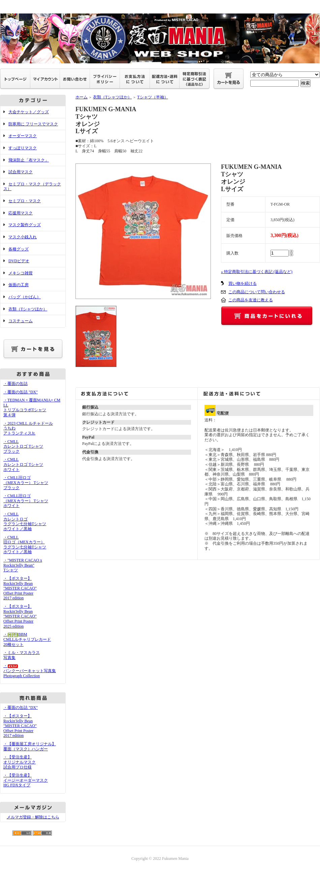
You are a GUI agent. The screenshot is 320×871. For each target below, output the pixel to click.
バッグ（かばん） (24, 297)
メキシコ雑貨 (20, 273)
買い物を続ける (242, 283)
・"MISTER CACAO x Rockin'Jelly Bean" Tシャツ (22, 565)
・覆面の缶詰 (15, 383)
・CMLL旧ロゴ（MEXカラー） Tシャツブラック (25, 482)
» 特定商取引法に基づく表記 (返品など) (256, 271)
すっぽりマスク (22, 148)
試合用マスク (20, 172)
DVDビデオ (18, 261)
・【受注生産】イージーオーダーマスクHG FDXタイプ (25, 780)
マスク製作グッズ (24, 224)
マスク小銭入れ (22, 237)
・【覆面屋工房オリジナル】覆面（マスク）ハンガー (29, 746)
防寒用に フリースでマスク (33, 124)
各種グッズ (18, 249)
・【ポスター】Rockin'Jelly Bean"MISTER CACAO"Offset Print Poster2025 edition (20, 616)
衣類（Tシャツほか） (27, 309)
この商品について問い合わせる (256, 292)
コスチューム (20, 321)
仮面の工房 (18, 284)
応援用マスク (20, 213)
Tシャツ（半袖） (152, 97)
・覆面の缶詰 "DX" (20, 392)
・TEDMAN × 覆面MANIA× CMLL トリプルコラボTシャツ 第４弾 (31, 407)
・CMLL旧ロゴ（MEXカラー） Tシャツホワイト (25, 500)
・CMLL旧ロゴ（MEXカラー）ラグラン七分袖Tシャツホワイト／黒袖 (24, 544)
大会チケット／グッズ (28, 112)
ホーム (81, 97)
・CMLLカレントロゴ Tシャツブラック (23, 446)
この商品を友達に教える (250, 300)
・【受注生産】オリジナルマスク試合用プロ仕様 (19, 762)
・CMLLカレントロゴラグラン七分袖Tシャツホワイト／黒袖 (24, 521)
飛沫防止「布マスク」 (28, 160)
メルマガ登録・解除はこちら (33, 817)
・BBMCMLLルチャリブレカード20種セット (27, 639)
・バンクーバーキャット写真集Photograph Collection (29, 670)
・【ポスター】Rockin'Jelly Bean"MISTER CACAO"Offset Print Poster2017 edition (20, 588)
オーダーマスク (22, 135)
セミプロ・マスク (24, 201)
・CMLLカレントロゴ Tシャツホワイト (23, 464)
